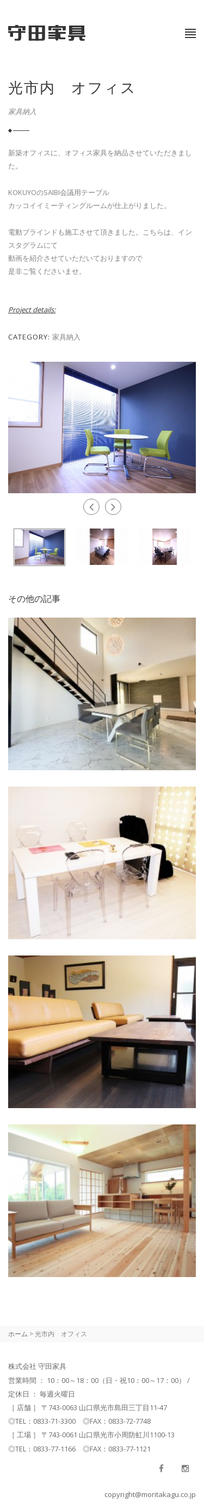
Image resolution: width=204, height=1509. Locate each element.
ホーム (18, 1333)
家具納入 (22, 111)
